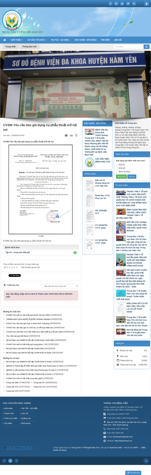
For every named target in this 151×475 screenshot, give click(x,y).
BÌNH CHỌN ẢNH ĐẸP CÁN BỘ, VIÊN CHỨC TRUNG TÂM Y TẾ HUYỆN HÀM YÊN (131, 214)
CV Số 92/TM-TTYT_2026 (101, 241)
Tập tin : (17, 252)
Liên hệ (24, 413)
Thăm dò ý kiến (10, 418)
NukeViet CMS (116, 448)
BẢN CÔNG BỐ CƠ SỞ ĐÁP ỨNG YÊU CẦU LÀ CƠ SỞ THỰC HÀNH (137, 307)
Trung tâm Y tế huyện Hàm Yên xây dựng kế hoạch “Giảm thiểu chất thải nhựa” (131, 295)
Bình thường (123, 171)
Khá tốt (120, 168)
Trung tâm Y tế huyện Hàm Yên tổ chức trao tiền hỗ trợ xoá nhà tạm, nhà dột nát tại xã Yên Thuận (131, 321)
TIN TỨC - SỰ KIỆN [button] (60, 41)
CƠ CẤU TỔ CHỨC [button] (37, 41)
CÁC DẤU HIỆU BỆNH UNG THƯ (102, 160)
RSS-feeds (25, 423)
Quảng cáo (26, 418)
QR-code (8, 448)
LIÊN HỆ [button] (117, 40)
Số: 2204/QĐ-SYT (101, 211)
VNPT (135, 448)
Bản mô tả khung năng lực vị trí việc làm (102, 183)
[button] (75, 253)
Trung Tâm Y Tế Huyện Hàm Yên (85, 448)
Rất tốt (120, 164)
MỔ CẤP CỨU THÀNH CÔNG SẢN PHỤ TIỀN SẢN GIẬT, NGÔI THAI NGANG (137, 226)
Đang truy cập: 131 (23, 448)
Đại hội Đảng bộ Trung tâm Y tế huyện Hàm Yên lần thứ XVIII (137, 332)
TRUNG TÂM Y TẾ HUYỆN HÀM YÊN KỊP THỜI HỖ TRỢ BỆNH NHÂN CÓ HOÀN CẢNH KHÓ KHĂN (137, 260)
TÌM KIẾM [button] (105, 40)
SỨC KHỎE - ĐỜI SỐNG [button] (86, 40)
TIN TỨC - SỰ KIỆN (28, 408)
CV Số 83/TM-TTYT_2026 (101, 226)
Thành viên (9, 413)
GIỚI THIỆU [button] (17, 41)
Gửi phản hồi (133, 473)
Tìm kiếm (8, 423)
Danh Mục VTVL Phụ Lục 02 (102, 196)
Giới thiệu (8, 408)
